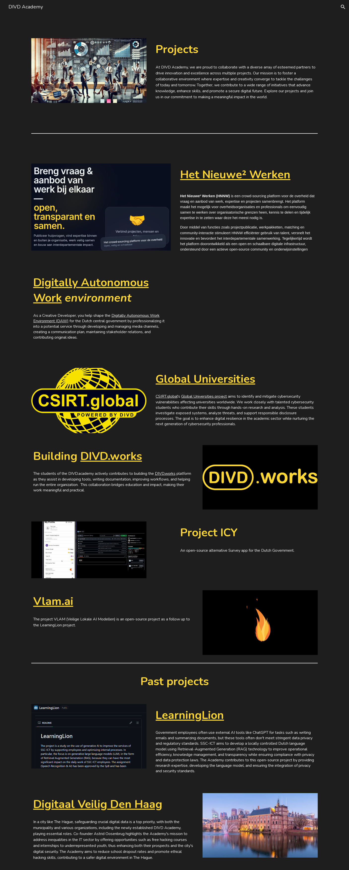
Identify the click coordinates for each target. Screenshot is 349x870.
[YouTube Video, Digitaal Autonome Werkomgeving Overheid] (248, 313)
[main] (236, 49)
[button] (343, 7)
